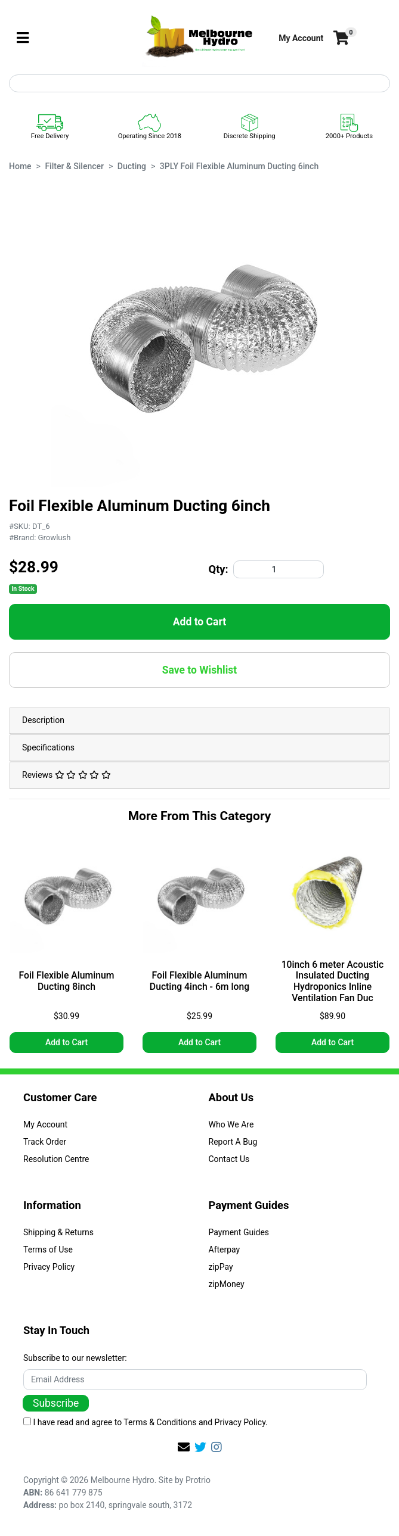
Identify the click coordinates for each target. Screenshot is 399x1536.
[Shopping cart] (340, 38)
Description (43, 720)
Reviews (66, 775)
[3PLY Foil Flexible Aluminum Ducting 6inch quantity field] (278, 569)
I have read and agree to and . (145, 1422)
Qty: (218, 569)
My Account (45, 1124)
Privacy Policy (49, 1267)
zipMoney (227, 1284)
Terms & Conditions (159, 1422)
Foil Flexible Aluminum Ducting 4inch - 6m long (199, 981)
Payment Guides (239, 1232)
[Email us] (184, 1447)
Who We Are (231, 1124)
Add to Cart (199, 622)
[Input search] (199, 83)
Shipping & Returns (58, 1232)
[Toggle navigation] (22, 38)
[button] (301, 38)
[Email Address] (195, 1379)
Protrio (198, 1480)
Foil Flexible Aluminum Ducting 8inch (67, 981)
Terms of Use (48, 1249)
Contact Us (229, 1159)
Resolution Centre (56, 1159)
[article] (66, 948)
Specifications (48, 747)
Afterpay (224, 1249)
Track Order (44, 1141)
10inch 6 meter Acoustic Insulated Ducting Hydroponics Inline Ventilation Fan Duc (333, 981)
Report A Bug (233, 1141)
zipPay (221, 1267)
